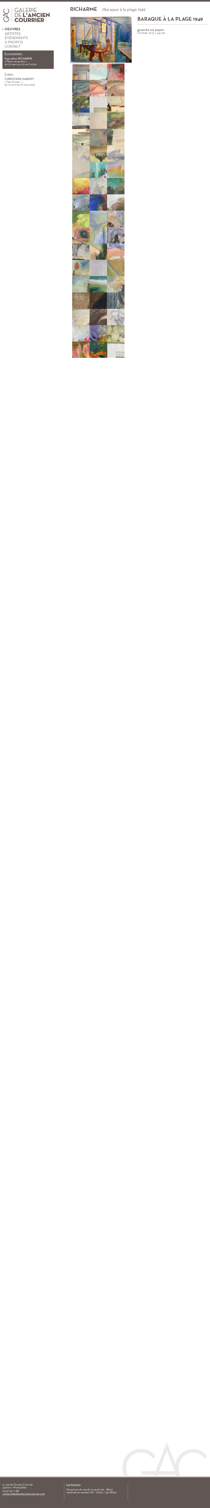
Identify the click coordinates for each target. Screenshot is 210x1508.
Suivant (126, 70)
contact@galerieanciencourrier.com (23, 1494)
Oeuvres (11, 29)
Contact (11, 46)
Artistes (11, 34)
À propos (12, 42)
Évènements (15, 38)
